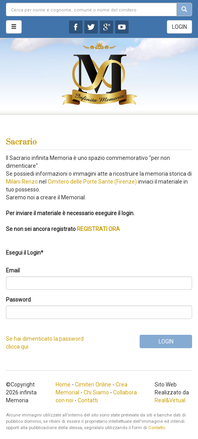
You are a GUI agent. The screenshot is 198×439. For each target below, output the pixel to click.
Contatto (156, 427)
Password (18, 299)
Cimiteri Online (93, 384)
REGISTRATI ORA (98, 229)
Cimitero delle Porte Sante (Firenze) (92, 181)
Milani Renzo (22, 181)
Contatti (88, 400)
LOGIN (179, 27)
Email (13, 270)
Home (63, 384)
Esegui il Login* (24, 253)
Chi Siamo (96, 392)
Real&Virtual (170, 400)
